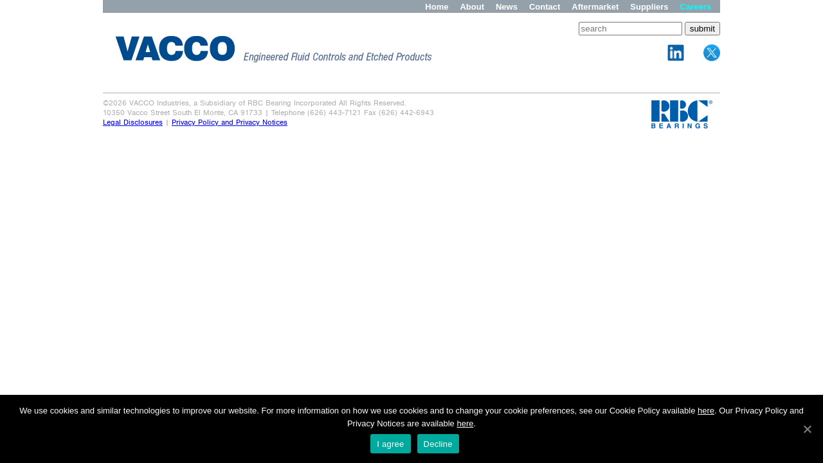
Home (436, 7)
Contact (544, 7)
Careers (695, 7)
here (706, 410)
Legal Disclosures (133, 122)
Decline (438, 444)
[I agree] (806, 428)
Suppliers (649, 7)
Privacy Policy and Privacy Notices (229, 122)
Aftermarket (595, 7)
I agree (390, 444)
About (472, 7)
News (507, 7)
